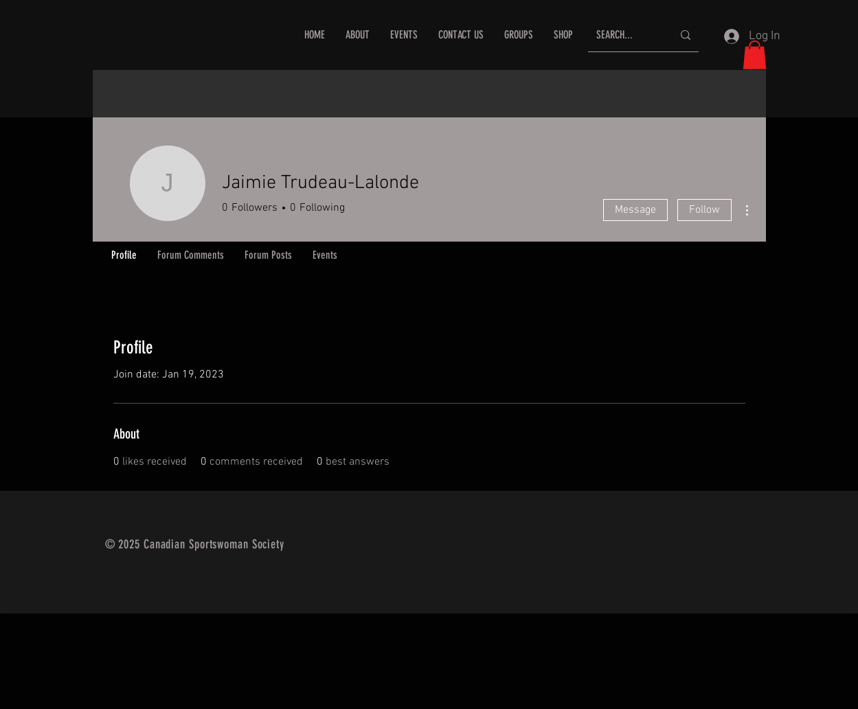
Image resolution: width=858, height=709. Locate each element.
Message (635, 210)
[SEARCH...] (624, 35)
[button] (755, 54)
